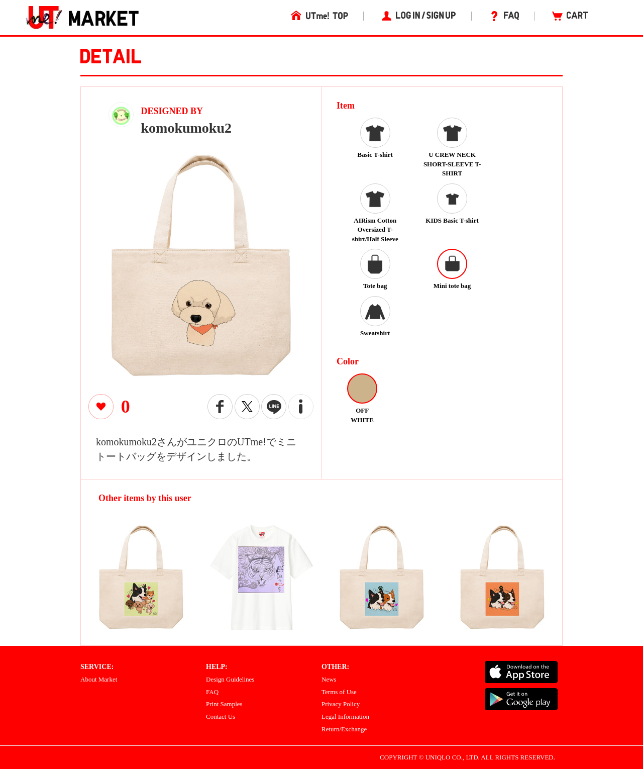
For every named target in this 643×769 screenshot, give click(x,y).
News (329, 679)
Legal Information (345, 716)
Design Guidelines (230, 679)
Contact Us (220, 716)
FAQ (212, 692)
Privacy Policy (341, 704)
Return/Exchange (344, 729)
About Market (98, 679)
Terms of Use (339, 692)
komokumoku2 (186, 128)
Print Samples (224, 704)
